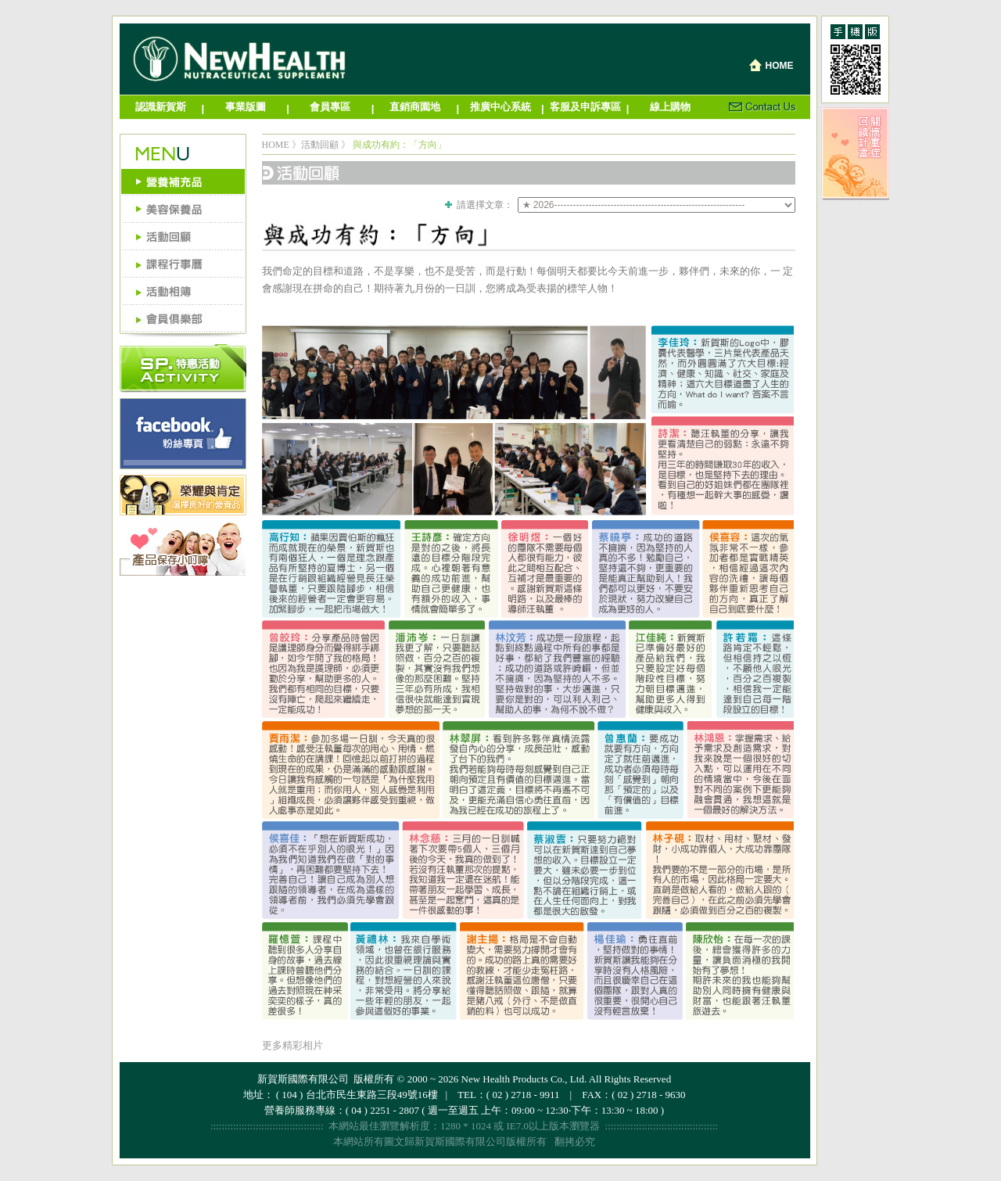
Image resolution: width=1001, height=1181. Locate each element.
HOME (275, 144)
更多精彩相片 (292, 1045)
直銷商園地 (414, 107)
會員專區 (330, 107)
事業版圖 (245, 107)
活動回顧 (320, 144)
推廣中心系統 (500, 107)
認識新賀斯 (160, 107)
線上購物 (670, 107)
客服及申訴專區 (585, 107)
